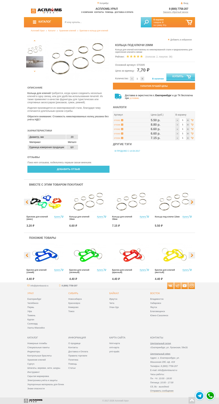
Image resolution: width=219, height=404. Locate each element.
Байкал (114, 293)
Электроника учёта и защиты (42, 380)
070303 (117, 134)
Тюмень (31, 315)
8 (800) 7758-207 (178, 8)
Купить (181, 77)
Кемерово (73, 307)
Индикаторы (33, 351)
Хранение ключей (67, 30)
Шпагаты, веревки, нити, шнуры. (44, 368)
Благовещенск (157, 311)
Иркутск (113, 299)
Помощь (109, 12)
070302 (117, 129)
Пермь (30, 307)
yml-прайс (114, 351)
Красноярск (74, 303)
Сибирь (73, 293)
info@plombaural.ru (39, 286)
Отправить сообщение (161, 390)
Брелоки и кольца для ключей (94, 30)
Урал (30, 293)
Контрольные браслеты (39, 355)
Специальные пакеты (38, 347)
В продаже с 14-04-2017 (127, 151)
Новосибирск (75, 299)
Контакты (99, 12)
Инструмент (33, 372)
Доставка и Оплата (78, 351)
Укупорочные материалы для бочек (45, 384)
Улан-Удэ (114, 307)
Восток (155, 293)
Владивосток (157, 299)
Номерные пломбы (37, 343)
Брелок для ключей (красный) (122, 271)
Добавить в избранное (181, 40)
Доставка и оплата (124, 12)
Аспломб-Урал (38, 30)
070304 (117, 138)
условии (134, 98)
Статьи (71, 368)
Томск (71, 311)
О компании (87, 12)
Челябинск (32, 303)
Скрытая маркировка (38, 376)
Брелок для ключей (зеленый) (79, 271)
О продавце (74, 343)
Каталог (52, 30)
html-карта (114, 343)
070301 (117, 120)
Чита (111, 303)
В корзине (158, 19)
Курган (30, 319)
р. (165, 25)
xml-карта (114, 347)
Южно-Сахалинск (159, 315)
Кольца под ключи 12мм (167, 217)
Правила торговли (77, 355)
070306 (117, 125)
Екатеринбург (34, 299)
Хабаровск (155, 303)
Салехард (32, 323)
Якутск (153, 307)
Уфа (29, 311)
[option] (77, 59)
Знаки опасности (36, 388)
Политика (73, 359)
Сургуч (30, 364)
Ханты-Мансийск (36, 327)
